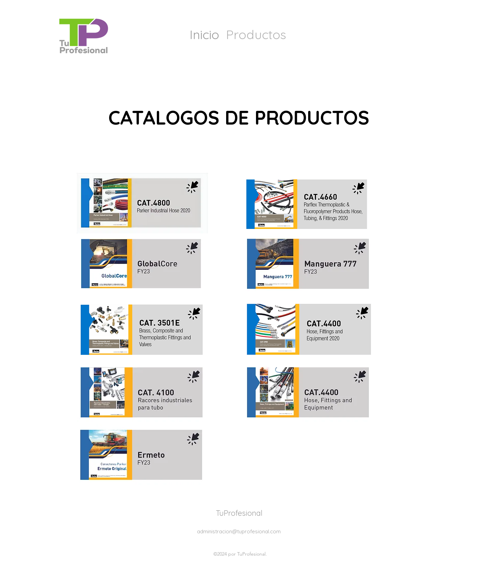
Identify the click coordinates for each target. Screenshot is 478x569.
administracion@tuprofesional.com (239, 531)
